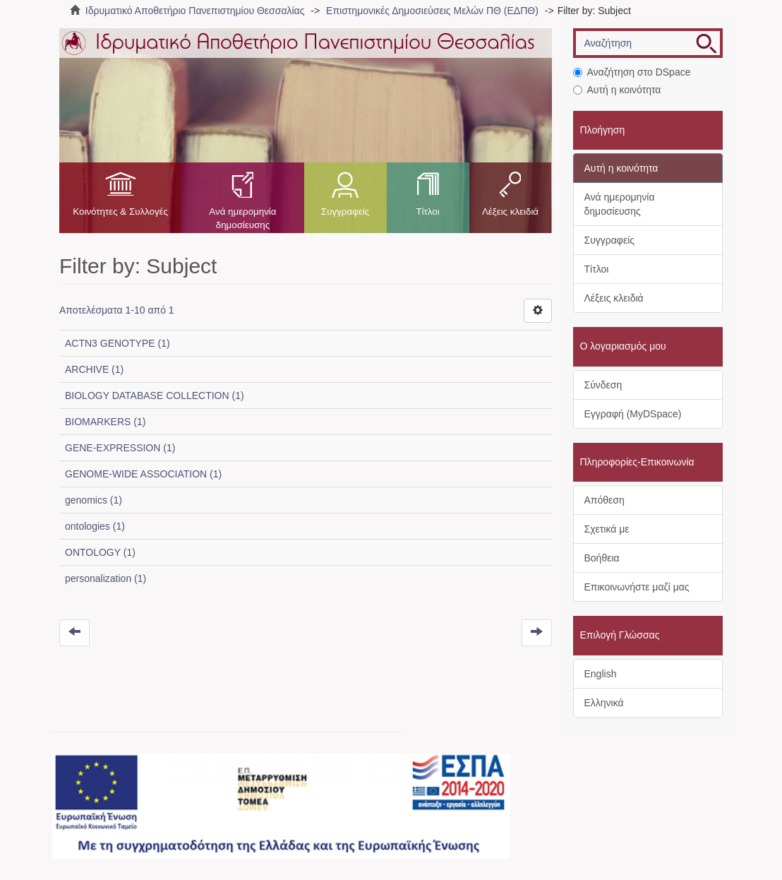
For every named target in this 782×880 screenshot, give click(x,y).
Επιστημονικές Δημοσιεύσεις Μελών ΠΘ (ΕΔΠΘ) (432, 10)
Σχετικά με (607, 529)
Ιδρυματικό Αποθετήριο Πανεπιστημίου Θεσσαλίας (195, 10)
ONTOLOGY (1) (100, 552)
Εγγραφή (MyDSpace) (633, 414)
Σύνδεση (603, 385)
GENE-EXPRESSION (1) (120, 447)
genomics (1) (93, 500)
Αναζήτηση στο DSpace (632, 72)
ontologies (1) (95, 526)
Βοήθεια (602, 558)
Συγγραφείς (345, 211)
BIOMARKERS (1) (105, 421)
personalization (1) (105, 578)
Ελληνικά (604, 702)
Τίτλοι (427, 211)
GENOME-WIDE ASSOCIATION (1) (143, 474)
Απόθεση (604, 500)
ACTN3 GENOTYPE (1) (117, 343)
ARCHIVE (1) (94, 369)
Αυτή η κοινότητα (617, 89)
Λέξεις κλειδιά (510, 211)
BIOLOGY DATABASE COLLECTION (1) (154, 395)
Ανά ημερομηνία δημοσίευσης (242, 218)
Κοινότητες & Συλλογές (120, 211)
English (600, 673)
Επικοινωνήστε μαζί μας (637, 587)
